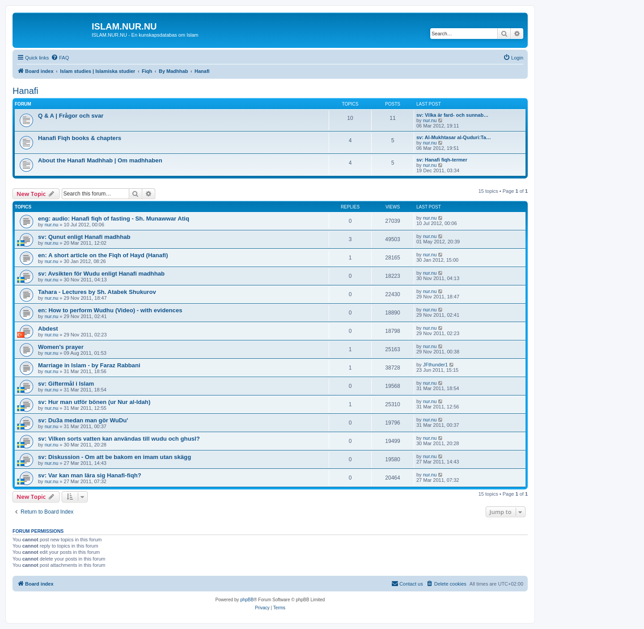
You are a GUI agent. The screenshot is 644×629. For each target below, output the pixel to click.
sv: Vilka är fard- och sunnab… (452, 115)
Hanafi (25, 91)
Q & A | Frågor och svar (70, 115)
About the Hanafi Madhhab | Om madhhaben (100, 160)
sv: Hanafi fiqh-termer (441, 159)
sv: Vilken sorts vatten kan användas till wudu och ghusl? (119, 438)
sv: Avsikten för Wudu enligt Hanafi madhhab (101, 273)
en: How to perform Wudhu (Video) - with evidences (110, 310)
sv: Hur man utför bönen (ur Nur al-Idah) (94, 402)
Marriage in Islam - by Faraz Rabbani (89, 365)
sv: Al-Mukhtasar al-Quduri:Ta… (453, 137)
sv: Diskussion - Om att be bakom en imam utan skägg (114, 457)
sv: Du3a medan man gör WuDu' (83, 420)
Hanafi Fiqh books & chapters (79, 138)
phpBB (247, 599)
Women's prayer (61, 347)
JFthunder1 (435, 364)
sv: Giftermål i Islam (66, 383)
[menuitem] (60, 57)
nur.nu (430, 120)
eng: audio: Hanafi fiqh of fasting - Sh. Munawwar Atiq (113, 218)
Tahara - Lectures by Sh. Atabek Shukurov (97, 292)
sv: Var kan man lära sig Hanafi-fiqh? (89, 475)
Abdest (48, 328)
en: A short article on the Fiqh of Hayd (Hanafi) (103, 255)
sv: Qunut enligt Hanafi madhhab (84, 237)
